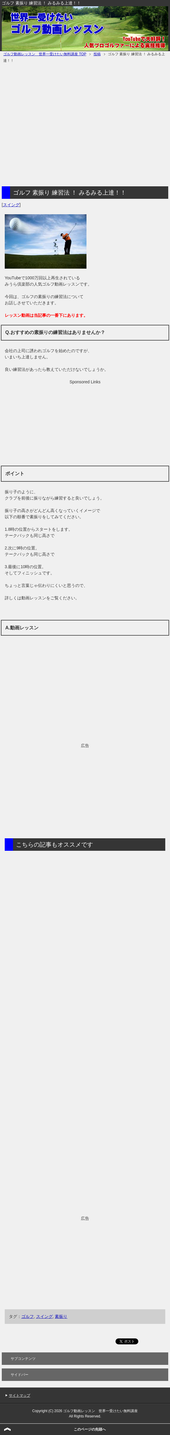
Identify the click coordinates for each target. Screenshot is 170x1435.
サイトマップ (19, 1395)
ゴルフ (27, 1316)
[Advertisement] (56, 125)
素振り (61, 1316)
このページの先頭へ (90, 1429)
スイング (11, 204)
